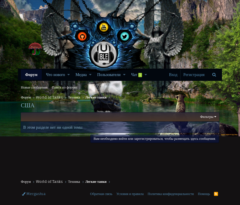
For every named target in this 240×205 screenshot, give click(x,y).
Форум (31, 74)
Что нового (55, 74)
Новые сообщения (34, 87)
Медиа (81, 74)
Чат (136, 74)
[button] (68, 74)
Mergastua (34, 194)
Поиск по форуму (65, 87)
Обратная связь (101, 194)
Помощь (204, 194)
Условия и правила (130, 194)
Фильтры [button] (206, 116)
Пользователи (109, 74)
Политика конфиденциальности (171, 194)
